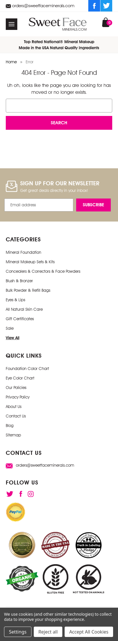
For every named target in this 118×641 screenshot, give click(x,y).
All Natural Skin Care (24, 309)
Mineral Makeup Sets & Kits (30, 262)
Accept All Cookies (88, 632)
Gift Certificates (20, 318)
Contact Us (16, 416)
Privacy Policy (17, 397)
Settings (18, 632)
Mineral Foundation (23, 252)
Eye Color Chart (20, 378)
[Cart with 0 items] (105, 22)
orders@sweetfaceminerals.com (40, 5)
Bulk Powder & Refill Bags (28, 290)
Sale (10, 328)
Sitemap (13, 435)
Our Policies (16, 387)
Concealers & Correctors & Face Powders (43, 271)
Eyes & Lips (15, 299)
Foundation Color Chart (27, 368)
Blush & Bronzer (19, 280)
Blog (10, 425)
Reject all (48, 632)
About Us (13, 406)
